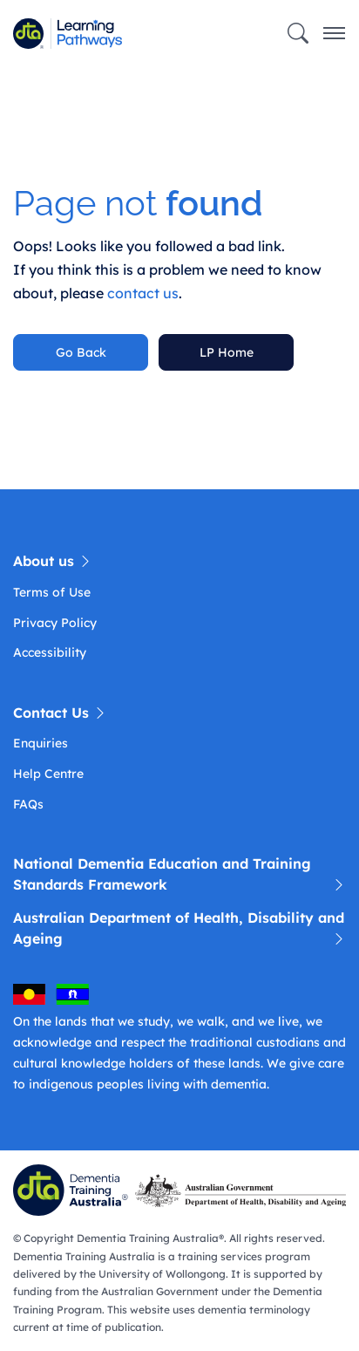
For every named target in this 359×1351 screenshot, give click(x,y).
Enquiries (40, 743)
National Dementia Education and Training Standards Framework (179, 875)
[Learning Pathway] (89, 33)
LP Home (227, 352)
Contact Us (60, 712)
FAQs (28, 804)
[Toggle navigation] (334, 34)
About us (52, 561)
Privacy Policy (55, 623)
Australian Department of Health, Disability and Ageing (179, 929)
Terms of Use (52, 592)
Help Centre (48, 773)
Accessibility (49, 652)
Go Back (81, 352)
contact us (143, 293)
